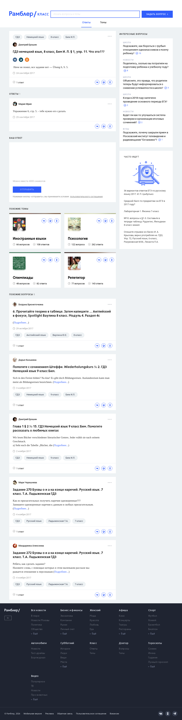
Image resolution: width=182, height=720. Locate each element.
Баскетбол (154, 625)
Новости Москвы (40, 620)
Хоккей (152, 620)
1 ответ (18, 82)
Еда (92, 629)
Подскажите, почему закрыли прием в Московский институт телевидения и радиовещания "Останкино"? (145, 136)
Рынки (63, 625)
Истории (65, 649)
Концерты (124, 620)
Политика (36, 625)
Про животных (39, 695)
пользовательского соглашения (86, 196)
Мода (93, 616)
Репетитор (76, 278)
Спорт (152, 610)
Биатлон (152, 629)
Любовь (94, 625)
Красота (94, 620)
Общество (36, 629)
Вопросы (124, 649)
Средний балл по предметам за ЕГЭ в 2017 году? (144, 203)
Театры (123, 625)
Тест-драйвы (38, 653)
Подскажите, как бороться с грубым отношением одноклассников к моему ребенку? (145, 50)
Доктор (123, 643)
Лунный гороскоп (158, 662)
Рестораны (125, 629)
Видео (35, 676)
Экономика (66, 616)
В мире (35, 616)
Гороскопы (155, 643)
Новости (35, 649)
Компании (66, 620)
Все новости (38, 610)
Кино (122, 616)
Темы (92, 653)
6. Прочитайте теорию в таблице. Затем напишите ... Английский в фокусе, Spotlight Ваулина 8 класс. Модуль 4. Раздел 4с (62, 313)
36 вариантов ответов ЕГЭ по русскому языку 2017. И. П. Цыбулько (145, 192)
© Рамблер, (9, 714)
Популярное (38, 682)
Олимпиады (23, 278)
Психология (78, 239)
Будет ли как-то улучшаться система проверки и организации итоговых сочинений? (144, 119)
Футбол (152, 616)
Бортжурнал (38, 658)
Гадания (152, 658)
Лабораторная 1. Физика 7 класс (141, 211)
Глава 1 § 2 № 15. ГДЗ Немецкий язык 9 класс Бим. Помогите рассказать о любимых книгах (57, 428)
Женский (95, 610)
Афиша (123, 610)
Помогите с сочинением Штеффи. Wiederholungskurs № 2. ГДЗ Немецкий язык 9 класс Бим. (60, 369)
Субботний (67, 643)
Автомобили (39, 643)
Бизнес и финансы (71, 610)
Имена (152, 653)
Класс (93, 643)
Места (63, 662)
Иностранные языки (29, 239)
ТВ (32, 686)
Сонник (152, 649)
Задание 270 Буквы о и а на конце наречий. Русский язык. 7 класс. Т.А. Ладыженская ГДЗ (58, 492)
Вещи (63, 658)
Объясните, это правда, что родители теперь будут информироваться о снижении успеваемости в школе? (145, 84)
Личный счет (67, 629)
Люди (63, 653)
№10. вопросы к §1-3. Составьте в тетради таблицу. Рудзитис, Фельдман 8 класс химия (145, 221)
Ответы (94, 649)
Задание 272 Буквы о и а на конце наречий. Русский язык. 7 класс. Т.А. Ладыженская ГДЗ (58, 555)
